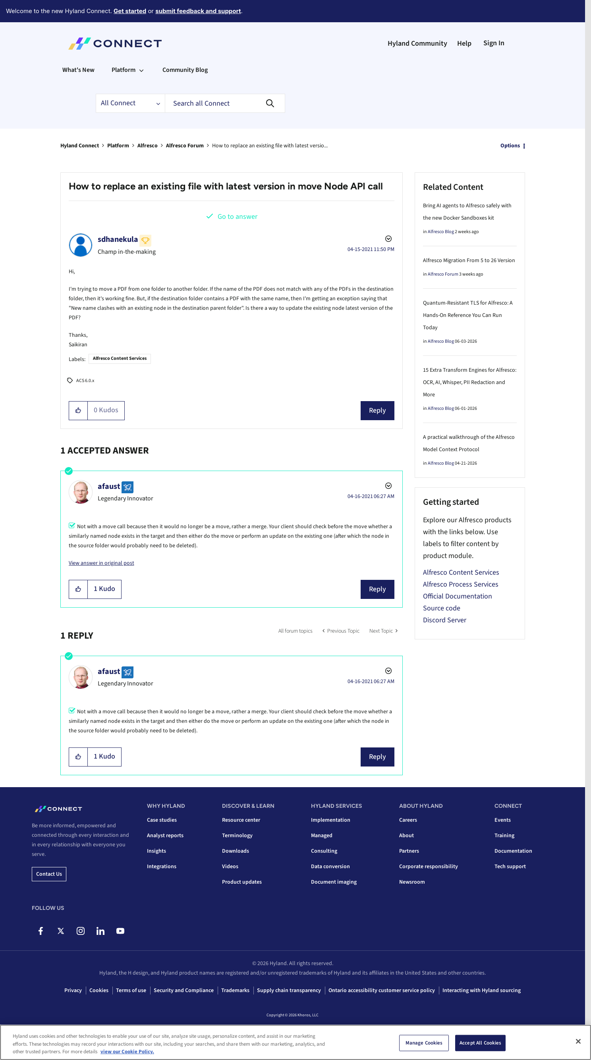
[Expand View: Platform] (141, 69)
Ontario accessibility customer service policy (381, 990)
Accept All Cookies (480, 1042)
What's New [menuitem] (78, 70)
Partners (409, 851)
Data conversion (330, 867)
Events (502, 820)
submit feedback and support (198, 11)
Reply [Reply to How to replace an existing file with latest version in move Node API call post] (377, 410)
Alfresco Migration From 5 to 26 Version (469, 261)
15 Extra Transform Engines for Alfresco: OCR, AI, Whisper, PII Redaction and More (469, 382)
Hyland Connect (79, 146)
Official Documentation (457, 596)
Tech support (510, 867)
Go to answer (237, 217)
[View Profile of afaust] (109, 486)
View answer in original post (101, 563)
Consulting (324, 851)
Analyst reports (165, 836)
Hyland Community (417, 43)
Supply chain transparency (289, 990)
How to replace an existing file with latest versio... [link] (270, 146)
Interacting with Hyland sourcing (481, 990)
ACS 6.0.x (85, 380)
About (406, 836)
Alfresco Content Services (120, 358)
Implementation (330, 820)
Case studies (162, 820)
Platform (118, 146)
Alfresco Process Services (460, 584)
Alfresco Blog (441, 231)
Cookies (98, 990)
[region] (295, 1042)
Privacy (73, 990)
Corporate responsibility (428, 867)
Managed (321, 836)
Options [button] (510, 146)
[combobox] (225, 103)
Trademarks (235, 990)
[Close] (578, 1041)
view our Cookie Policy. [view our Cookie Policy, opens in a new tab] (127, 1051)
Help (464, 43)
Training (504, 836)
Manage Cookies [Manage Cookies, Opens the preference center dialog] (424, 1042)
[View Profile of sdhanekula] (118, 239)
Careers (408, 820)
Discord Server (444, 620)
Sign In (493, 43)
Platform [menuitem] (123, 70)
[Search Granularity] (130, 103)
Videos (230, 867)
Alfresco (147, 146)
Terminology (237, 836)
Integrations (161, 867)
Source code (441, 608)
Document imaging (334, 882)
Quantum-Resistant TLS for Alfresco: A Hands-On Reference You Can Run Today (468, 315)
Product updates (242, 882)
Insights (156, 851)
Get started (130, 11)
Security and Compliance (184, 990)
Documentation (513, 851)
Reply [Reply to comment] (377, 589)
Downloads (235, 851)
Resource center (241, 820)
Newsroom (412, 882)
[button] (78, 411)
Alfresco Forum (185, 146)
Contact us (49, 874)
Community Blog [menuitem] (185, 70)
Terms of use (131, 990)
